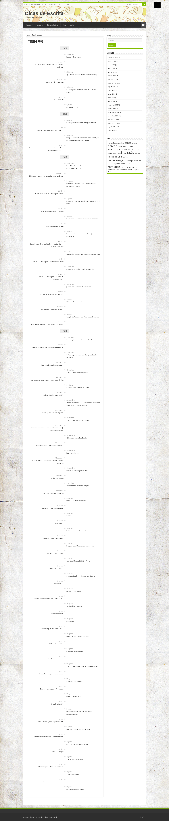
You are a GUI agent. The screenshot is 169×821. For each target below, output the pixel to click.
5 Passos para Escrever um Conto (77, 388)
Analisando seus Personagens (53, 538)
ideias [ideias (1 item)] (114, 153)
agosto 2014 (112, 127)
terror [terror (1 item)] (109, 171)
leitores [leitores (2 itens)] (137, 153)
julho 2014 (111, 130)
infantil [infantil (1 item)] (119, 153)
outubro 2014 (112, 119)
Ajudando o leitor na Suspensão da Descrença (81, 75)
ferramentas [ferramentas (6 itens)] (125, 149)
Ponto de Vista (58, 583)
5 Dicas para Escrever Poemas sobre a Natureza (82, 666)
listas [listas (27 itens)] (118, 156)
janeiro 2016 (112, 76)
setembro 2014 (113, 123)
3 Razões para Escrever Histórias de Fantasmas (47, 347)
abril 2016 (111, 68)
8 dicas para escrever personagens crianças (81, 123)
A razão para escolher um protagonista (50, 130)
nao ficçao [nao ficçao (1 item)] (125, 157)
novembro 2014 (113, 116)
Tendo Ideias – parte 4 (55, 568)
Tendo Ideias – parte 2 (55, 644)
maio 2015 (111, 98)
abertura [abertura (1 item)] (110, 143)
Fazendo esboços (57, 752)
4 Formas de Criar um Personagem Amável (49, 194)
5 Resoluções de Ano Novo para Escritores (80, 340)
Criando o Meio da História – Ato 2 (78, 561)
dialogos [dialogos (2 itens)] (134, 143)
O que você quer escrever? (32, 4)
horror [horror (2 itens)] (110, 153)
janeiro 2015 (112, 109)
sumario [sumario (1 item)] (130, 169)
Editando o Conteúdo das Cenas (52, 493)
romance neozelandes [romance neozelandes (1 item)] (120, 169)
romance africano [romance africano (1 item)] (125, 167)
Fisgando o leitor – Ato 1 (74, 651)
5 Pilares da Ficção (72, 774)
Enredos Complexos (56, 478)
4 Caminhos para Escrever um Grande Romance (47, 737)
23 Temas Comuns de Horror (76, 302)
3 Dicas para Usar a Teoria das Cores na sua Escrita (46, 176)
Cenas (68, 516)
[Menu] (157, 5)
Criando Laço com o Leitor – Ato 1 (52, 629)
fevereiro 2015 (113, 105)
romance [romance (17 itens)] (114, 167)
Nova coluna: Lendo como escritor (51, 294)
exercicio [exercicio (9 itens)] (113, 149)
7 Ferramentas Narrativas (74, 759)
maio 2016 (111, 65)
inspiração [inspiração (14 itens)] (127, 152)
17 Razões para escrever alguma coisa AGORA (48, 599)
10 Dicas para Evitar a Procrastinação (51, 365)
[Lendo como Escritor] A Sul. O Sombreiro (80, 269)
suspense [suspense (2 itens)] (136, 169)
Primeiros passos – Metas (75, 789)
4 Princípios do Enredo (74, 681)
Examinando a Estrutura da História (51, 508)
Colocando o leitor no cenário (53, 395)
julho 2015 (111, 90)
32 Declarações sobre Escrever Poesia (50, 767)
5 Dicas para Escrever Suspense (52, 413)
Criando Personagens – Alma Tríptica (51, 674)
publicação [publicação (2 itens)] (119, 164)
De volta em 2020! (72, 107)
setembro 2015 (113, 83)
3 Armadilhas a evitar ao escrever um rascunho (82, 219)
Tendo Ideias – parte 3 (74, 606)
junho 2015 (111, 94)
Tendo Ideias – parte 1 (55, 659)
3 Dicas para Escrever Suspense (77, 372)
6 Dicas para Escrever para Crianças (51, 211)
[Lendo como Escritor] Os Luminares (78, 287)
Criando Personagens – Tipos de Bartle (50, 722)
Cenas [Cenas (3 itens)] (115, 143)
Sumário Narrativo (57, 614)
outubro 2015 (112, 79)
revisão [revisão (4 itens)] (126, 164)
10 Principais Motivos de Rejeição (77, 486)
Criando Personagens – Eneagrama (78, 729)
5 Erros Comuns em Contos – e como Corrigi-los (47, 380)
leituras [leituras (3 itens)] (111, 157)
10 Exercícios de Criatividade (53, 226)
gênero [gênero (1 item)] (140, 150)
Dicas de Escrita (44, 13)
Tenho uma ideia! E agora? (54, 553)
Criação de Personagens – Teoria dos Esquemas (82, 317)
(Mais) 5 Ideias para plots (54, 82)
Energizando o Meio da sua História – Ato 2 (80, 546)
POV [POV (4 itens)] (129, 160)
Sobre (60, 4)
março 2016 (112, 72)
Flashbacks (70, 621)
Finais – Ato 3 (59, 523)
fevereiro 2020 (113, 57)
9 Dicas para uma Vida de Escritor (77, 420)
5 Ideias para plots (57, 100)
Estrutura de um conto (73, 57)
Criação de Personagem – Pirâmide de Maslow (47, 262)
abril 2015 (111, 101)
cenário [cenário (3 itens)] (121, 143)
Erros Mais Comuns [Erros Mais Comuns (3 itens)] (126, 146)
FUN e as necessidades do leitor (77, 744)
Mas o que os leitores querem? (53, 782)
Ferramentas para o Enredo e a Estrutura (49, 445)
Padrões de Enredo (72, 453)
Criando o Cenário (57, 704)
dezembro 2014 (113, 112)
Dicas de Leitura (50, 4)
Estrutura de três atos (73, 696)
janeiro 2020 (112, 61)
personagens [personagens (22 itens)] (117, 160)
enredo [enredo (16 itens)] (112, 146)
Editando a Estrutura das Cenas (76, 501)
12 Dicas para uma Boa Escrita (76, 438)
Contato (67, 4)
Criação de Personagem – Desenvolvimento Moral (83, 254)
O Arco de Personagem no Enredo (77, 471)
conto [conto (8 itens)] (128, 142)
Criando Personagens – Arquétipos (51, 689)
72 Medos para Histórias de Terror (51, 309)
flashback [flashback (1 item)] (134, 150)
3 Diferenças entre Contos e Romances (79, 531)
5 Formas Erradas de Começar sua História (80, 576)
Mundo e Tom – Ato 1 (73, 591)
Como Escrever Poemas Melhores (77, 636)
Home (28, 35)
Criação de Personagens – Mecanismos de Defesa (46, 324)
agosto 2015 (112, 87)
